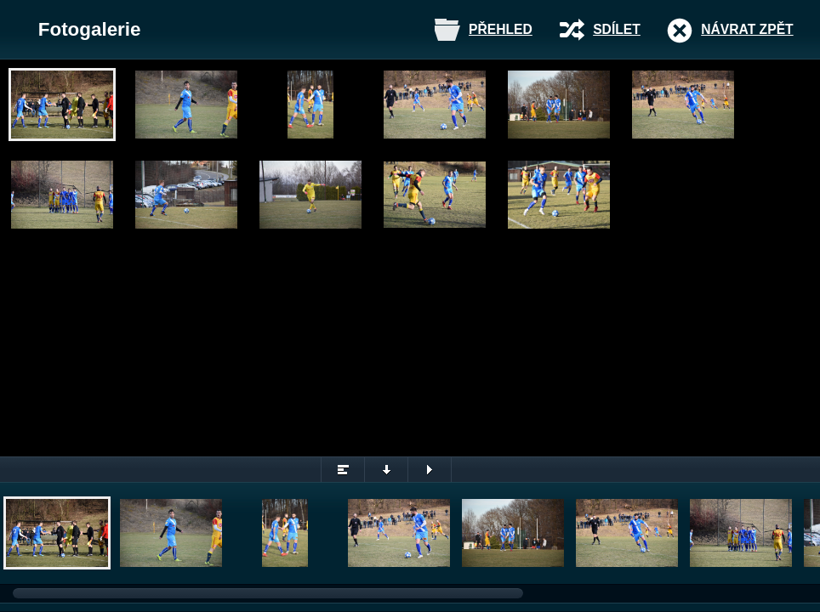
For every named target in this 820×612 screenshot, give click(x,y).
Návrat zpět (747, 29)
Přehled (500, 29)
